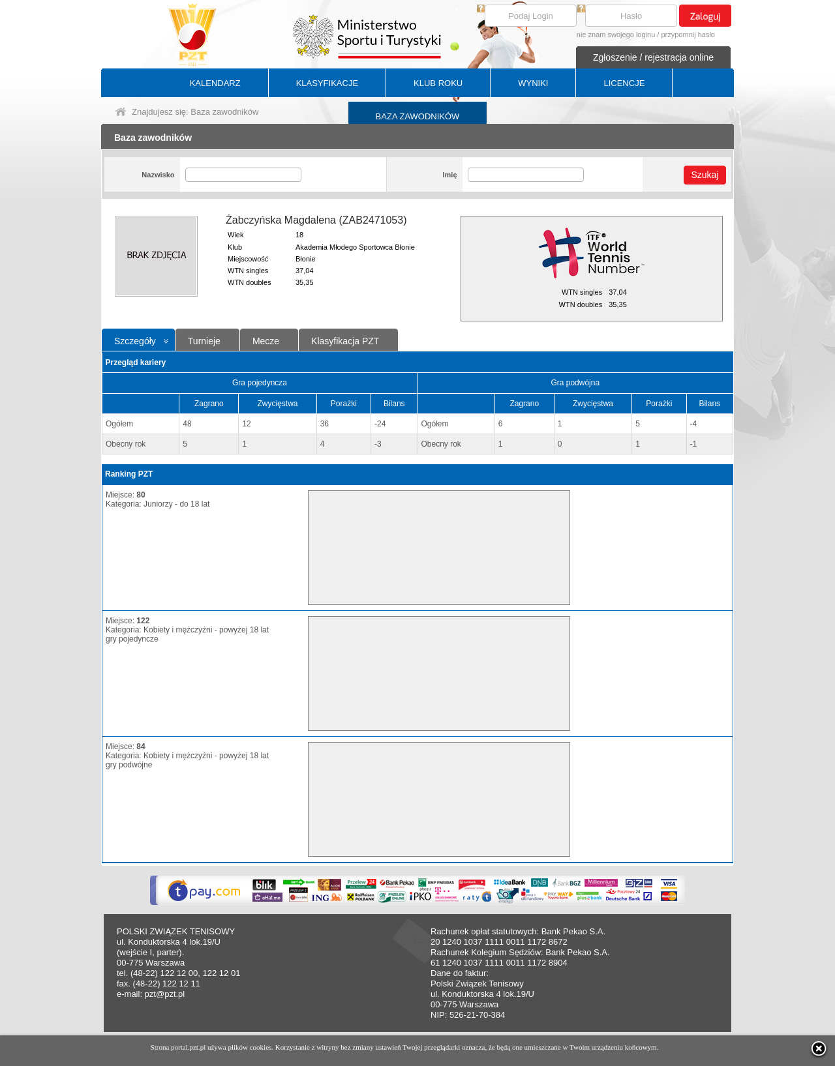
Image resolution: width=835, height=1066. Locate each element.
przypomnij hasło (688, 34)
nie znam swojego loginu (616, 34)
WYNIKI (533, 83)
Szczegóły (135, 341)
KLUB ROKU (438, 83)
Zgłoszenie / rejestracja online (653, 57)
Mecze (265, 341)
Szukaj (704, 175)
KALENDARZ (215, 83)
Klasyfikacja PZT (345, 341)
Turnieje (204, 341)
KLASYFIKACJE (327, 83)
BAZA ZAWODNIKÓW (418, 116)
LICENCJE (624, 83)
